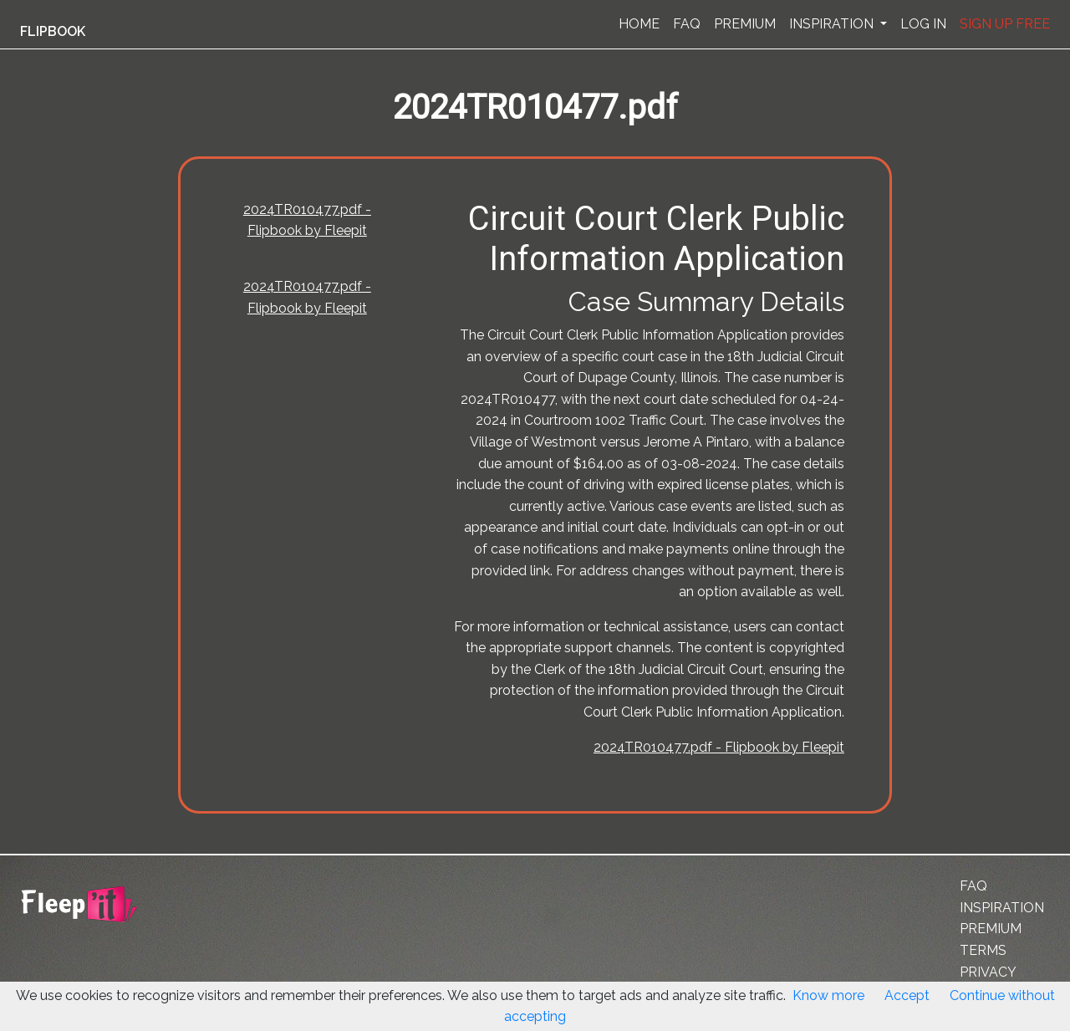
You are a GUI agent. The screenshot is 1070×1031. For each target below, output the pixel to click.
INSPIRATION (833, 24)
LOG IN (923, 24)
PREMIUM (745, 24)
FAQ (687, 24)
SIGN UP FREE (1005, 24)
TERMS (983, 950)
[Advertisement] (87, 412)
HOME (639, 24)
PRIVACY (988, 972)
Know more (828, 995)
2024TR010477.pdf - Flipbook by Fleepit (719, 747)
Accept (907, 995)
